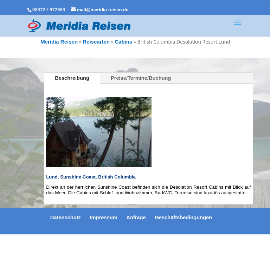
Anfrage (136, 217)
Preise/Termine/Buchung (141, 78)
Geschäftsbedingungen (183, 217)
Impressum (103, 217)
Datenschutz (65, 217)
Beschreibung (72, 78)
